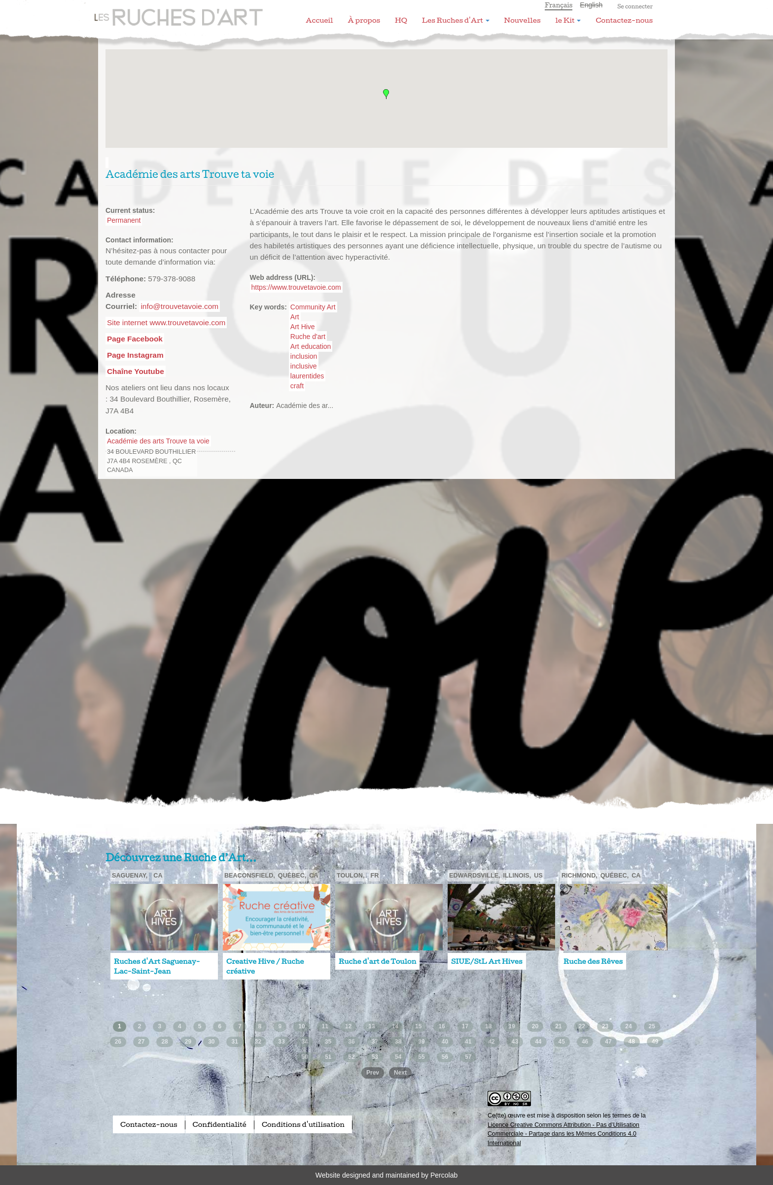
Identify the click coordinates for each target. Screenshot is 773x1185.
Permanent (124, 220)
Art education (310, 346)
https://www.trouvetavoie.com (296, 287)
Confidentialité (219, 1124)
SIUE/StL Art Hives (487, 961)
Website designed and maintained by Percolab (386, 1175)
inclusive (303, 366)
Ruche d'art (307, 336)
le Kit (568, 20)
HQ (401, 20)
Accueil (319, 20)
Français (559, 5)
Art (294, 317)
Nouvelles (522, 20)
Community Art (313, 307)
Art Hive (302, 327)
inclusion (303, 356)
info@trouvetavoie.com (179, 306)
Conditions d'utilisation (303, 1124)
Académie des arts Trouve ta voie (158, 441)
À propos (364, 20)
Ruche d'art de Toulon (377, 961)
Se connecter (635, 6)
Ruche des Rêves (593, 961)
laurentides (307, 376)
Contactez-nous (624, 20)
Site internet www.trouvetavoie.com (166, 322)
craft (297, 386)
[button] (386, 94)
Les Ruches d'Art (172, 12)
